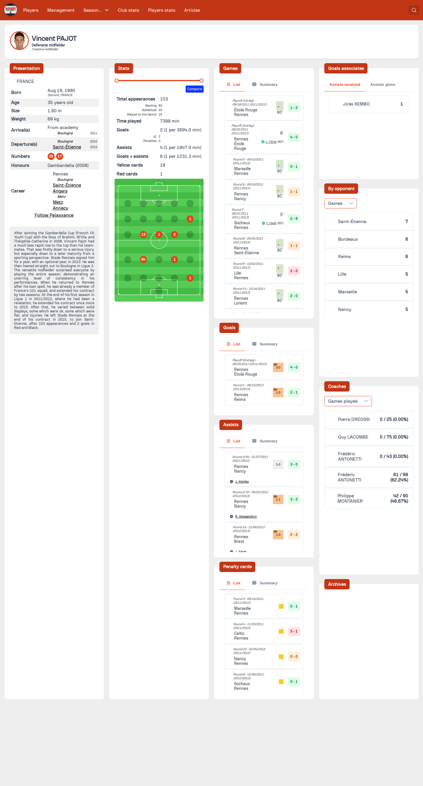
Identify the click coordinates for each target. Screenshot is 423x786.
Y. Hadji (271, 223)
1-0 (276, 391)
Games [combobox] (335, 155)
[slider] (117, 80)
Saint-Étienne (67, 147)
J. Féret (271, 142)
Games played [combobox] (342, 305)
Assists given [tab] (382, 84)
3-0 (276, 366)
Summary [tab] (264, 84)
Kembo (242, 482)
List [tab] (234, 84)
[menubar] (111, 10)
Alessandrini (246, 517)
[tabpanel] (263, 380)
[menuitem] (31, 10)
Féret (240, 552)
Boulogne (65, 133)
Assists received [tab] (344, 84)
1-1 (276, 498)
